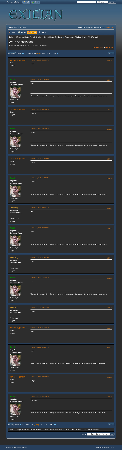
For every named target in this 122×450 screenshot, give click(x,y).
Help (97, 447)
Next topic (109, 47)
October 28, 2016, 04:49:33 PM (39, 178)
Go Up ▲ (113, 447)
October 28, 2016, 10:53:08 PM (39, 376)
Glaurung (14, 208)
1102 (48, 53)
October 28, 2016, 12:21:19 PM (39, 79)
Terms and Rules (104, 447)
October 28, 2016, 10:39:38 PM (39, 327)
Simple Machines (22, 447)
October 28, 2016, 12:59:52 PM (39, 128)
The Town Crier (109, 27)
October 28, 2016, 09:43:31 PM (39, 307)
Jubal (12, 80)
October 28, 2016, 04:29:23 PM (39, 158)
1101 (44, 53)
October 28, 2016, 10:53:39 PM (39, 396)
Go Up (10, 424)
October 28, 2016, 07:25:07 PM (39, 277)
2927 (54, 53)
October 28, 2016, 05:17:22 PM (39, 228)
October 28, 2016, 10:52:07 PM (39, 347)
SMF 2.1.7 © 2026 (11, 447)
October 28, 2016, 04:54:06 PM (39, 207)
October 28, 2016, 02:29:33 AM (39, 60)
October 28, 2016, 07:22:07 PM (39, 257)
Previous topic (98, 47)
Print (111, 53)
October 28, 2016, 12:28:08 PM (39, 109)
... (27, 53)
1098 (29, 53)
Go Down (11, 53)
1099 (34, 53)
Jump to (83, 434)
